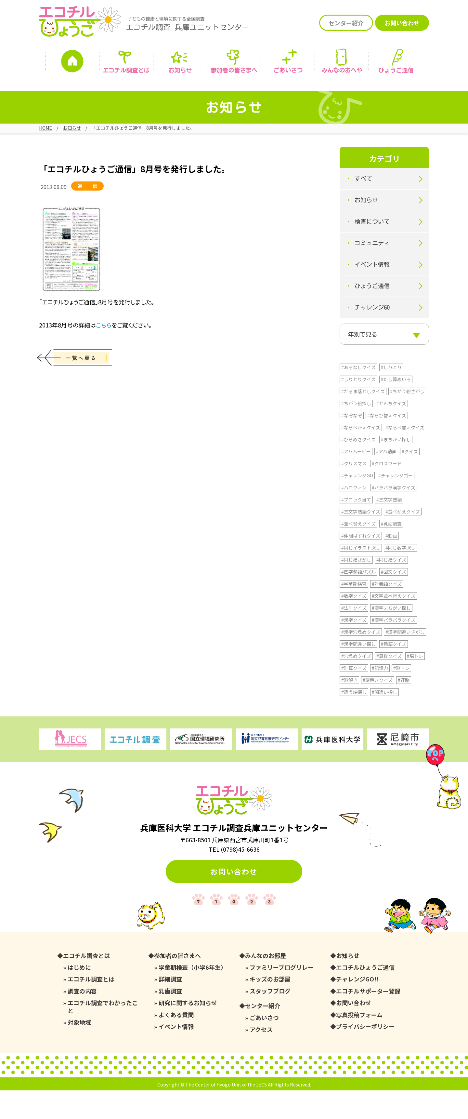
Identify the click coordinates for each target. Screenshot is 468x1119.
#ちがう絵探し (356, 432)
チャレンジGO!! (357, 1007)
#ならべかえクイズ (360, 456)
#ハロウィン (354, 516)
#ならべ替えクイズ (404, 456)
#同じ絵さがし (356, 588)
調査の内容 (82, 1019)
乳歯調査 (170, 1019)
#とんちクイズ (391, 432)
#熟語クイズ (393, 672)
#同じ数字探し (400, 576)
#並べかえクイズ (402, 540)
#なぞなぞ (351, 444)
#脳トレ (415, 684)
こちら (103, 332)
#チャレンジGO (357, 504)
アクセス (261, 1058)
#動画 (391, 564)
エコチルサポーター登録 (368, 1019)
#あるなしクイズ (358, 396)
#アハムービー (356, 480)
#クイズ (410, 480)
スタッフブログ (270, 1019)
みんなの (341, 70)
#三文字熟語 (389, 528)
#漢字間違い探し (358, 672)
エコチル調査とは (126, 70)
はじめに (79, 996)
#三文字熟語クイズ (360, 540)
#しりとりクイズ (358, 408)
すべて (363, 186)
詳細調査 (170, 1007)
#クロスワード (387, 492)
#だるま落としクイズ (363, 420)
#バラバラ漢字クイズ (393, 516)
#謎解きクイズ (378, 708)
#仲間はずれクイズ (360, 564)
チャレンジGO (372, 315)
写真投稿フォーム (359, 1043)
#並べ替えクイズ (358, 552)
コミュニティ (372, 250)
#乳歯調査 (391, 552)
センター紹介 (346, 23)
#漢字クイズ (354, 648)
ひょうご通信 (395, 70)
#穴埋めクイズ (356, 684)
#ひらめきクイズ (358, 468)
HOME (45, 128)
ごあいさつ (264, 1046)
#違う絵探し (354, 720)
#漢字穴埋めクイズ (360, 660)
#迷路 (404, 708)
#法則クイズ (354, 636)
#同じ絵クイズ (391, 588)
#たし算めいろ (396, 408)
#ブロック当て (356, 528)
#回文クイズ (393, 600)
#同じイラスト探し (360, 576)
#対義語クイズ (387, 612)
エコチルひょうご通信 (365, 996)
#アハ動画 (386, 480)
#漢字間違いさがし (404, 660)
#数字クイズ (354, 624)
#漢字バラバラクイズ (393, 648)
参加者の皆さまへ (234, 70)
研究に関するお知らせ (188, 1031)
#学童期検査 (354, 612)
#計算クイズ (354, 696)
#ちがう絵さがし (407, 420)
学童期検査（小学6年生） (193, 996)
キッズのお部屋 (270, 1007)
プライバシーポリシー (365, 1055)
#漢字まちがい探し (391, 636)
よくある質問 (176, 1043)
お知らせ (180, 70)
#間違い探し (384, 720)
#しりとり (391, 396)
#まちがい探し (396, 468)
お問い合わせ (402, 23)
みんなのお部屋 (265, 984)
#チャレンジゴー (395, 504)
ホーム (72, 62)
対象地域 (79, 1051)
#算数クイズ (389, 684)
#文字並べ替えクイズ (393, 624)
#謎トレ (401, 696)
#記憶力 (380, 696)
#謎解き (349, 708)
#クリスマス (354, 492)
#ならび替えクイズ (386, 444)
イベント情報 (372, 272)
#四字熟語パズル (358, 600)
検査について (372, 229)
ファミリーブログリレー (282, 996)
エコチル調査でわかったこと (103, 1035)
